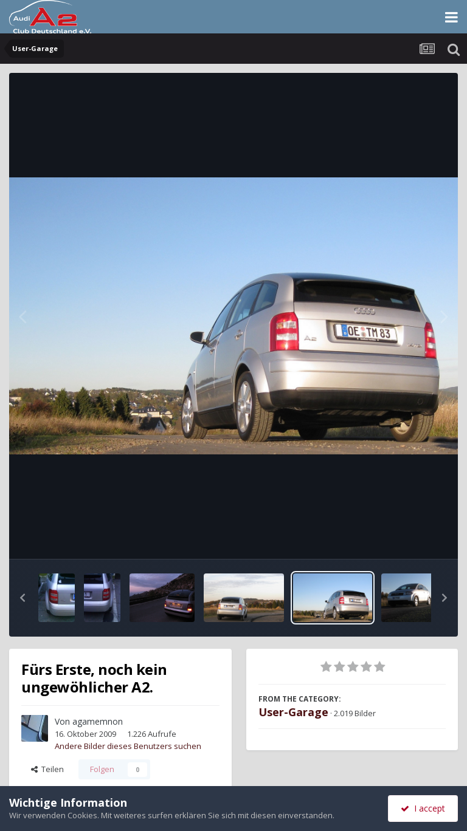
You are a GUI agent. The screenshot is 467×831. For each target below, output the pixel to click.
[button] (22, 597)
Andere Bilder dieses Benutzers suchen (128, 745)
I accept (423, 808)
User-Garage (293, 712)
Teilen (47, 769)
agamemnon (97, 721)
